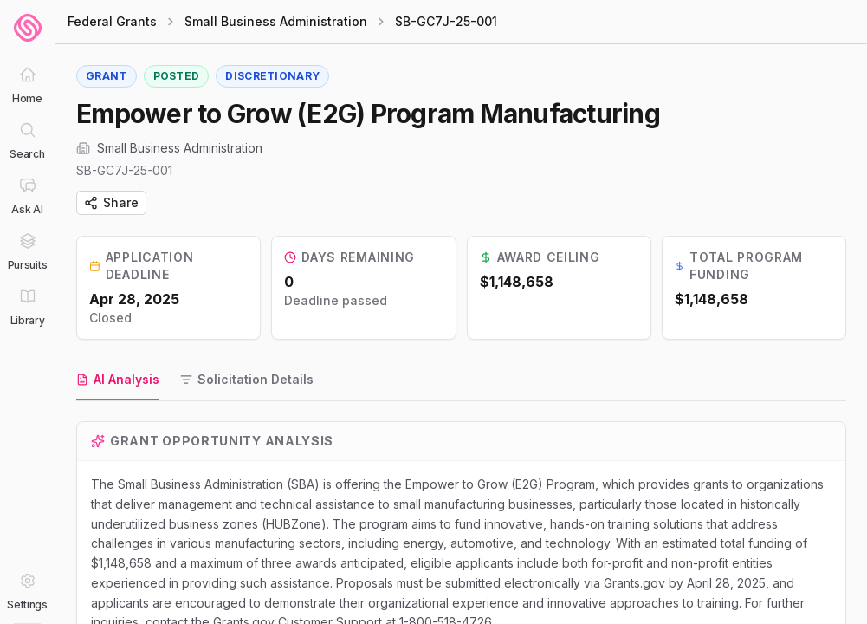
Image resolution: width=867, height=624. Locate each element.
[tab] (117, 380)
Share (111, 202)
